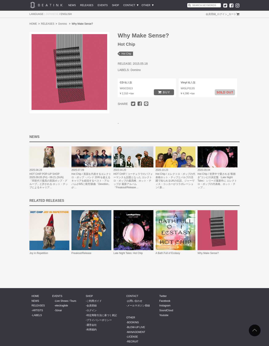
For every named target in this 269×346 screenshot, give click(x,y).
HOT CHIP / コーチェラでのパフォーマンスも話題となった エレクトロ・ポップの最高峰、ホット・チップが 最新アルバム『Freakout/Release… (133, 180)
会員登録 (211, 14)
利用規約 (92, 329)
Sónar (58, 310)
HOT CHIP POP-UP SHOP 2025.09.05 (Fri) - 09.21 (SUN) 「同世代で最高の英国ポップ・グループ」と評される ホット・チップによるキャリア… (48, 180)
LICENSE (132, 336)
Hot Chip (126, 53)
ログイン (222, 14)
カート (232, 14)
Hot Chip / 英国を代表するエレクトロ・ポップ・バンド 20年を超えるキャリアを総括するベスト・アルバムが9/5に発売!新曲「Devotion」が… (91, 180)
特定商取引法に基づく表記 (102, 315)
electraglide (61, 305)
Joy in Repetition (38, 253)
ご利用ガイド (94, 300)
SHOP (115, 5)
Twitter (163, 296)
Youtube (164, 315)
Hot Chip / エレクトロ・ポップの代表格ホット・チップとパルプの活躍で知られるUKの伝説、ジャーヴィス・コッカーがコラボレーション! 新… (175, 180)
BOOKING (133, 322)
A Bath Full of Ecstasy (168, 253)
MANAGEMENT (136, 332)
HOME (33, 23)
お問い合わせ (134, 300)
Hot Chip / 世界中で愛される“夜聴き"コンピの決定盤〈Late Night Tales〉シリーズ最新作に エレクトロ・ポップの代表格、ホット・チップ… (217, 180)
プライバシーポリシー (99, 320)
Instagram (164, 305)
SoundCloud (166, 310)
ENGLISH (66, 14)
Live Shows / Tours (65, 300)
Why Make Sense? (208, 253)
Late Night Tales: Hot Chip (128, 253)
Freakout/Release (81, 253)
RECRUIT (132, 341)
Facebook (164, 300)
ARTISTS (37, 310)
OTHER (146, 5)
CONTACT (129, 5)
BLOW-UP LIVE (136, 327)
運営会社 (92, 324)
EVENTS (103, 5)
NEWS (72, 5)
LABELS (37, 315)
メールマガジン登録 (138, 305)
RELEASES (86, 5)
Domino (62, 23)
